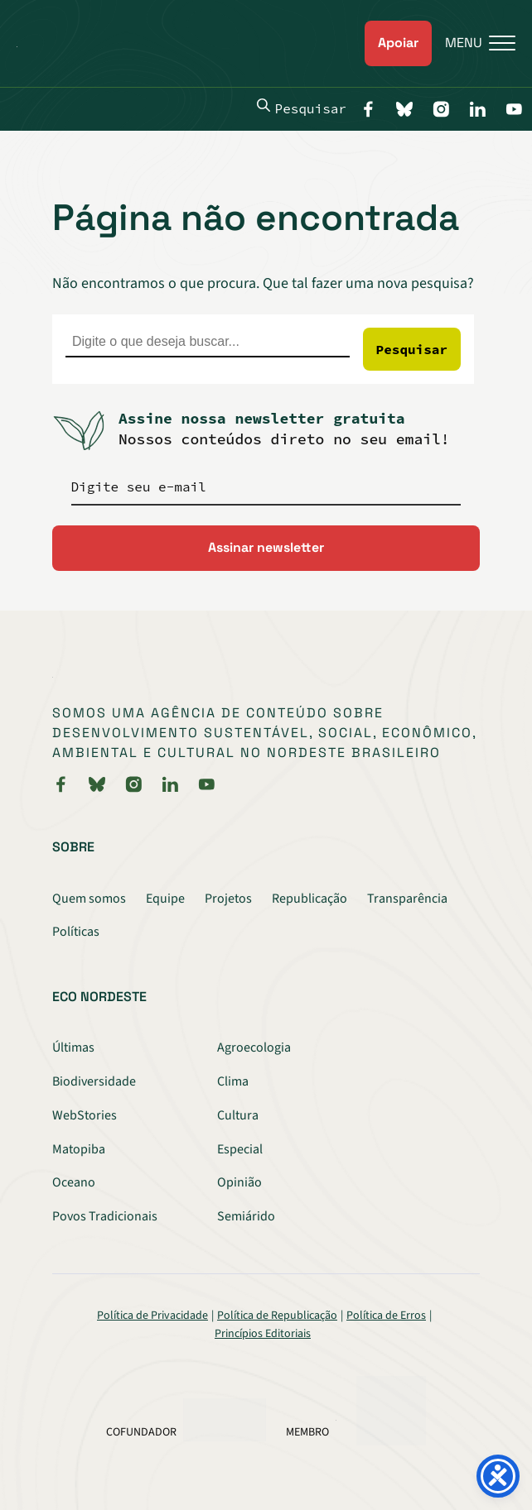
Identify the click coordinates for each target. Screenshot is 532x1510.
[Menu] (473, 43)
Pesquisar (301, 107)
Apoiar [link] (398, 42)
